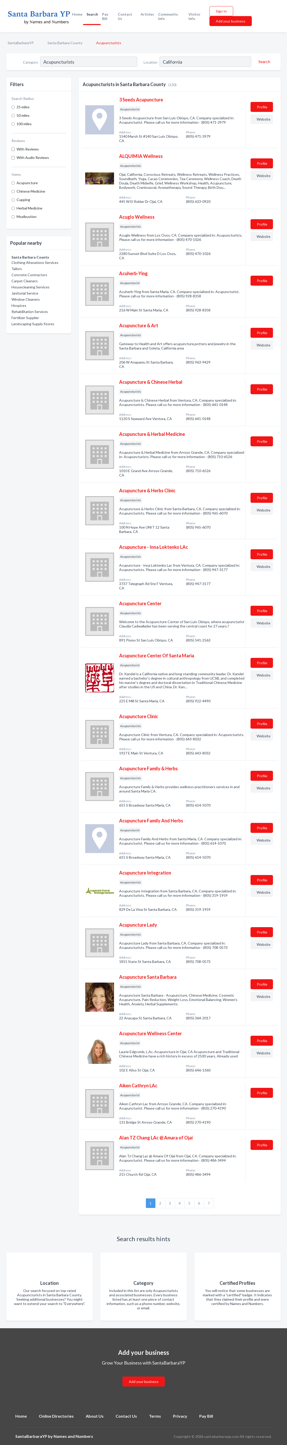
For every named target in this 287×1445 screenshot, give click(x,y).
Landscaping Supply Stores (32, 324)
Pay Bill (105, 16)
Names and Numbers (73, 1436)
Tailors (16, 268)
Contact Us (125, 16)
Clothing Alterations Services (34, 262)
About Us (95, 1416)
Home (77, 14)
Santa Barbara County (64, 43)
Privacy (180, 1416)
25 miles (23, 107)
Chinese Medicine (31, 191)
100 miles (24, 124)
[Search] (263, 61)
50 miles (23, 115)
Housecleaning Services (30, 287)
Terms (155, 1416)
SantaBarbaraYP (21, 43)
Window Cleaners (25, 299)
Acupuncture (27, 183)
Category (30, 62)
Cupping (23, 199)
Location (150, 62)
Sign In (221, 11)
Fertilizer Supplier (25, 318)
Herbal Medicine (29, 208)
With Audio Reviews (33, 157)
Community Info (168, 16)
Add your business (230, 21)
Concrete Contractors (29, 275)
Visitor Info (195, 16)
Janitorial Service (24, 293)
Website (263, 119)
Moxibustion (26, 216)
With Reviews (28, 149)
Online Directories (56, 1416)
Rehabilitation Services (29, 311)
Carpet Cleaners (24, 281)
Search (92, 14)
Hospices (18, 305)
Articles (147, 14)
